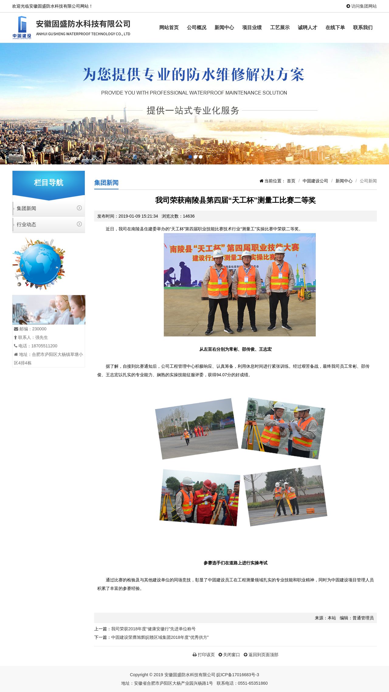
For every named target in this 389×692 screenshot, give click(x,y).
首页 (291, 180)
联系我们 (363, 27)
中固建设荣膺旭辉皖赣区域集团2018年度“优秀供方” (159, 637)
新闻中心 (224, 27)
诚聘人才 (307, 27)
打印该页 (204, 654)
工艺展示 (280, 27)
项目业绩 (252, 27)
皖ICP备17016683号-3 (237, 674)
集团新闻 (26, 208)
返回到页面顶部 (261, 654)
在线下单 (335, 27)
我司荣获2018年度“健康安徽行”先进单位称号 (153, 628)
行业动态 (26, 224)
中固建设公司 (315, 180)
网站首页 (169, 27)
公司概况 (196, 27)
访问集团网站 (364, 6)
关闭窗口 (229, 654)
